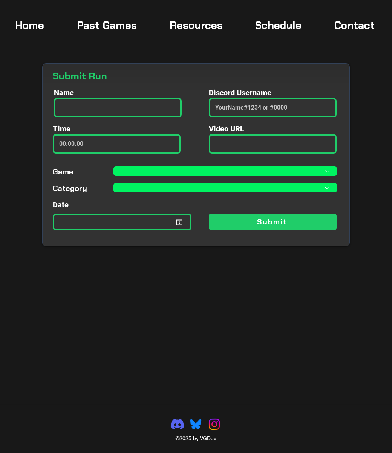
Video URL (226, 129)
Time (61, 129)
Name (64, 92)
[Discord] (177, 424)
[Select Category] (225, 187)
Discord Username (240, 92)
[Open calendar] (179, 222)
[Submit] (273, 222)
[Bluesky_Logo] (195, 424)
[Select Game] (225, 171)
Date (61, 205)
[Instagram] (214, 424)
